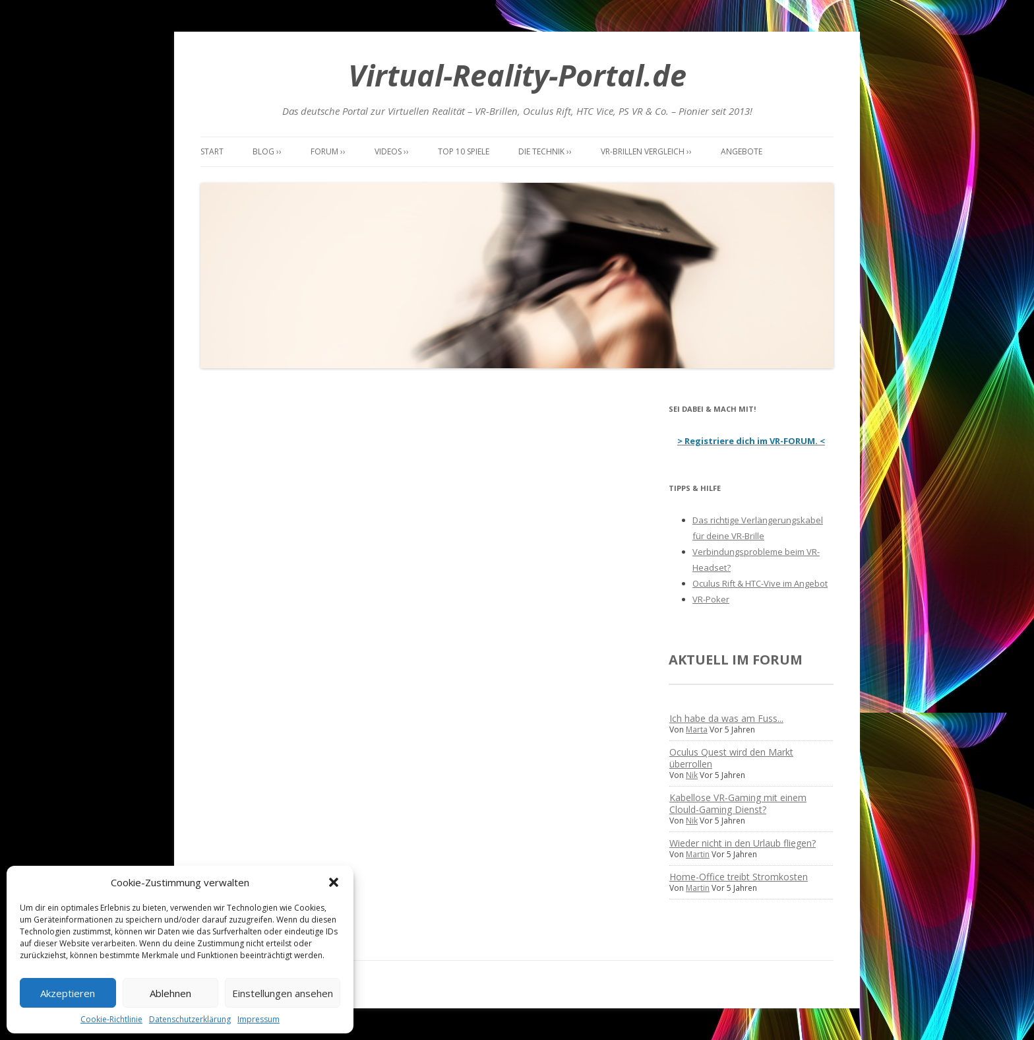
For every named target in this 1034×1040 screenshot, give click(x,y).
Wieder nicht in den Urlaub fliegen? (742, 843)
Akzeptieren (67, 993)
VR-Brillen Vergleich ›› (646, 151)
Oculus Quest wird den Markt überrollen (731, 758)
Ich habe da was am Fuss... (726, 718)
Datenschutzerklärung (190, 1019)
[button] (333, 882)
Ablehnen (170, 993)
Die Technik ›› (545, 151)
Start (212, 151)
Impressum (258, 1019)
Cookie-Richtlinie (111, 1019)
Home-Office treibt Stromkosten (738, 876)
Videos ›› (392, 151)
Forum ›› (328, 151)
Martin (698, 854)
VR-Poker (710, 599)
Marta (697, 729)
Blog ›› (267, 151)
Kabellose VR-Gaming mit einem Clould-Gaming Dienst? (737, 803)
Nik (692, 775)
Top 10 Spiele (463, 151)
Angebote (741, 151)
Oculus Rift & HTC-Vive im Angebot (760, 583)
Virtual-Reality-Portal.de (517, 75)
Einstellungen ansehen (282, 993)
